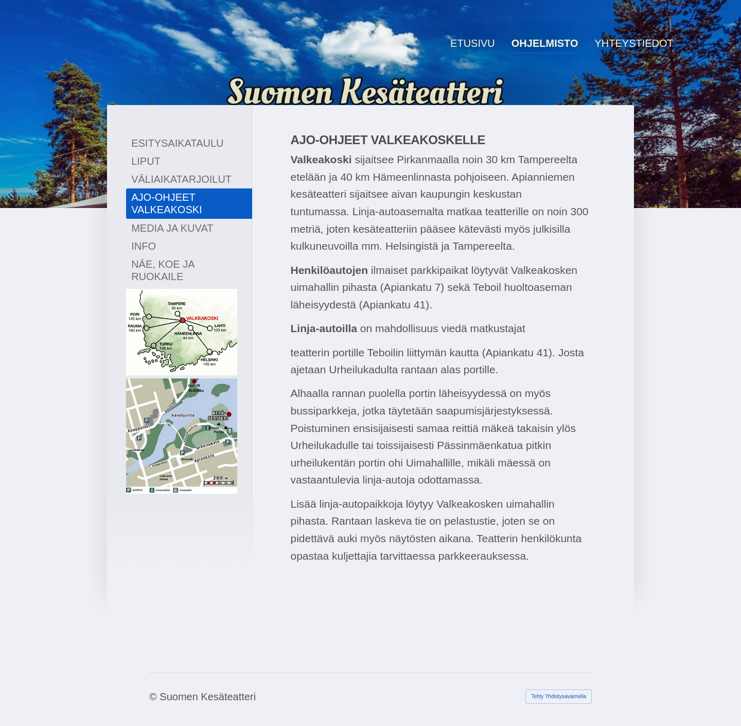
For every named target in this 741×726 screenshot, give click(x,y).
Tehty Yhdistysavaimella (558, 696)
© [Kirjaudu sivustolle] (154, 696)
